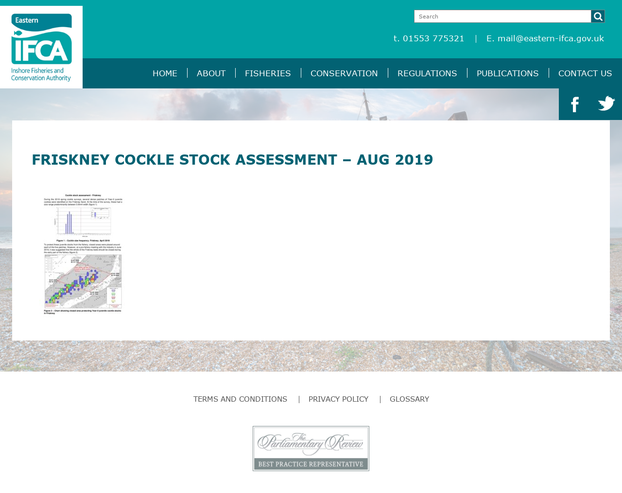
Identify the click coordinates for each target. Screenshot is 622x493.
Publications (508, 73)
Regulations (427, 73)
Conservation (344, 73)
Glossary (409, 398)
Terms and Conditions (240, 398)
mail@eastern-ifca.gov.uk (551, 38)
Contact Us (585, 73)
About (211, 73)
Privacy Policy (338, 398)
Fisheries (268, 73)
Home (165, 73)
